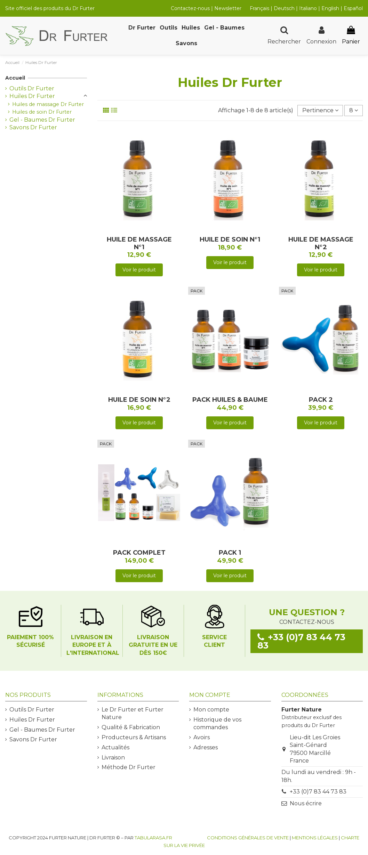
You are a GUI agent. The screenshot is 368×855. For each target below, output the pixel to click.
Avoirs (201, 737)
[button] (142, 28)
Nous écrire (306, 803)
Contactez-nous (190, 8)
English (331, 8)
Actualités (115, 747)
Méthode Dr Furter (128, 767)
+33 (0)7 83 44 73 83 (318, 791)
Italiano (308, 8)
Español (353, 8)
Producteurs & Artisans (134, 737)
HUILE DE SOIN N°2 (139, 400)
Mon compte (211, 709)
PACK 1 (230, 552)
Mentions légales (315, 837)
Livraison (113, 757)
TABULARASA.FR (153, 837)
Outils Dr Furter (31, 88)
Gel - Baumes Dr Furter (42, 119)
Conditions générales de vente (248, 837)
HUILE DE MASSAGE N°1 (139, 243)
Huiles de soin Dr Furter (42, 112)
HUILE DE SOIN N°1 (230, 239)
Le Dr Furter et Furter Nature (132, 713)
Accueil (15, 78)
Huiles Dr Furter (32, 96)
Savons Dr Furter (33, 127)
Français (259, 8)
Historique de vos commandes (217, 723)
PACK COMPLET (139, 552)
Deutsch (284, 8)
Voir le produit (139, 270)
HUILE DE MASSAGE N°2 (320, 243)
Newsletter (227, 8)
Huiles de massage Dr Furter (48, 104)
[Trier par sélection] (320, 110)
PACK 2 (321, 400)
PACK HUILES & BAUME (230, 400)
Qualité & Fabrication (131, 727)
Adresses (205, 747)
